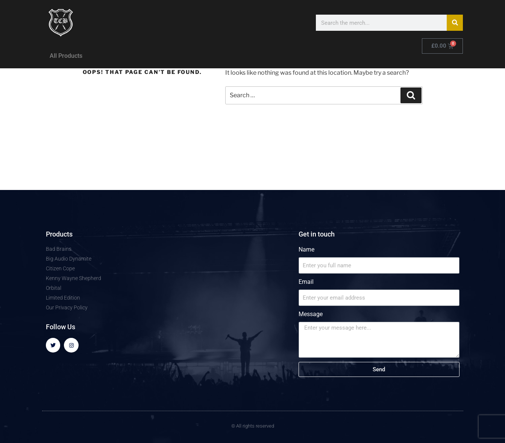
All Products (66, 55)
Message (311, 314)
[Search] (455, 23)
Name (306, 249)
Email (306, 281)
